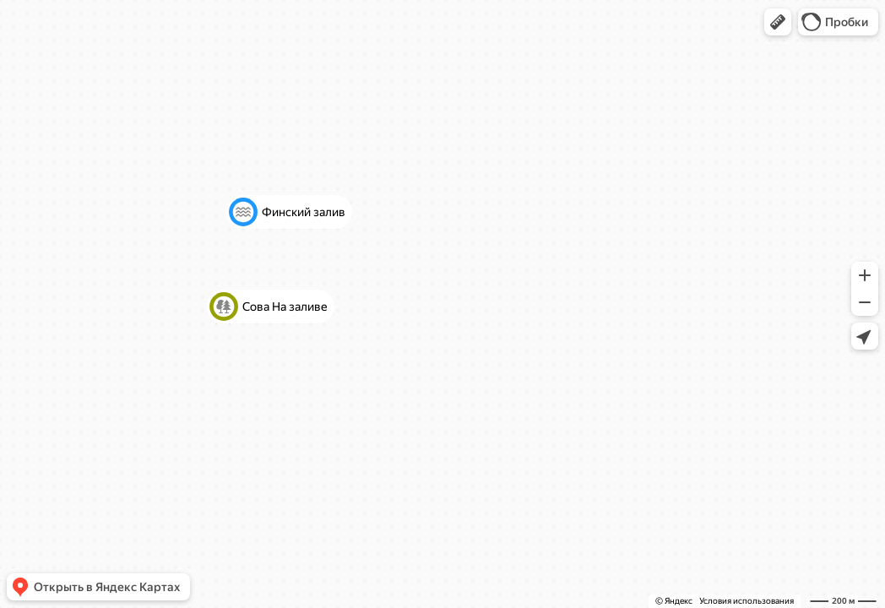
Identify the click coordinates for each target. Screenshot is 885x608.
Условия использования (746, 600)
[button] (777, 21)
